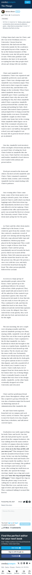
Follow (17, 11)
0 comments (14, 15)
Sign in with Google (16, 552)
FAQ (2, 567)
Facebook (16, 556)
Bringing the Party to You (11, 28)
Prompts (9, 573)
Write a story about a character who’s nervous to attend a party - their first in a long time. (16, 24)
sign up (10, 523)
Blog (29, 573)
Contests (16, 573)
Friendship (5, 18)
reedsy (8, 563)
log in (16, 523)
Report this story (6, 505)
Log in (27, 2)
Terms (7, 567)
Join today (16, 548)
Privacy (12, 567)
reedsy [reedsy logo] (8, 2)
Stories (24, 573)
